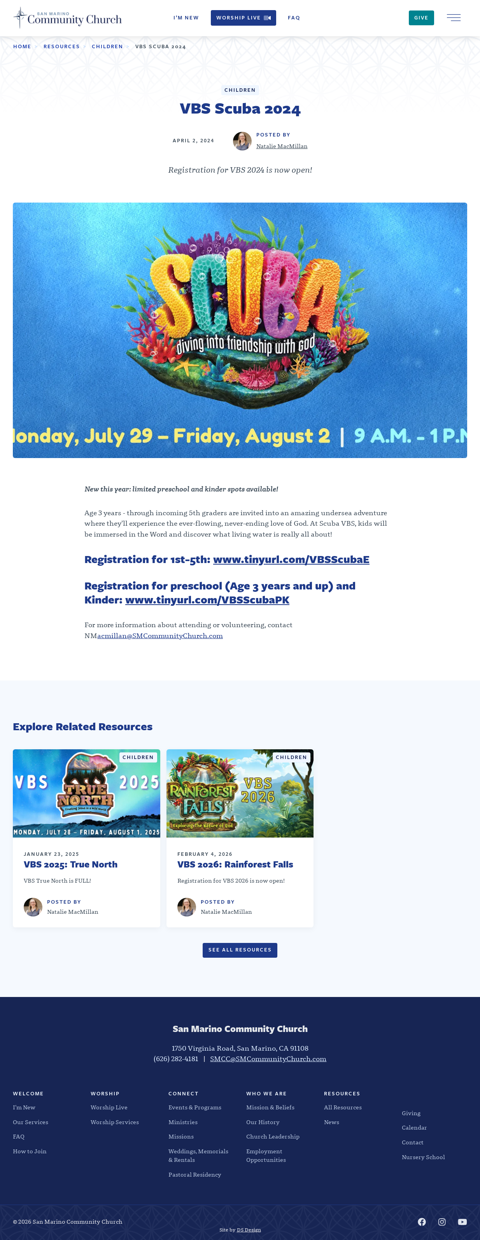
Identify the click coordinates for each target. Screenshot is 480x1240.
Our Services (30, 1122)
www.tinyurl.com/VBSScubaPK (207, 600)
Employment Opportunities (266, 1156)
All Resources (343, 1107)
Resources (62, 46)
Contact (413, 1142)
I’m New (186, 17)
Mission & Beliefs (270, 1107)
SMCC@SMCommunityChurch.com (268, 1059)
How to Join (30, 1151)
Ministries (183, 1122)
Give (421, 17)
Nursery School (423, 1157)
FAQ (294, 17)
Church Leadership (273, 1136)
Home (22, 46)
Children (107, 46)
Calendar (414, 1127)
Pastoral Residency (194, 1174)
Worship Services (115, 1122)
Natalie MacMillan (282, 146)
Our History (263, 1122)
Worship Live (243, 17)
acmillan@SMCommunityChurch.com (160, 636)
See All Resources (240, 949)
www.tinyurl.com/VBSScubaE (291, 560)
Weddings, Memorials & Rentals (198, 1156)
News (331, 1122)
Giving (411, 1113)
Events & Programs (194, 1107)
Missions (181, 1136)
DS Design (249, 1229)
